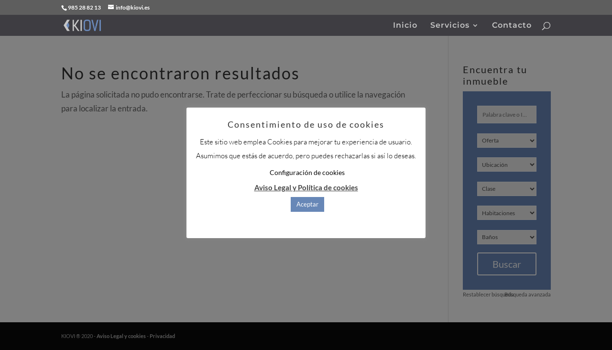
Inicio (405, 26)
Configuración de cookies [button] (307, 172)
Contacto (512, 26)
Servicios (450, 26)
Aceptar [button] (307, 204)
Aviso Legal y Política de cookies (306, 187)
